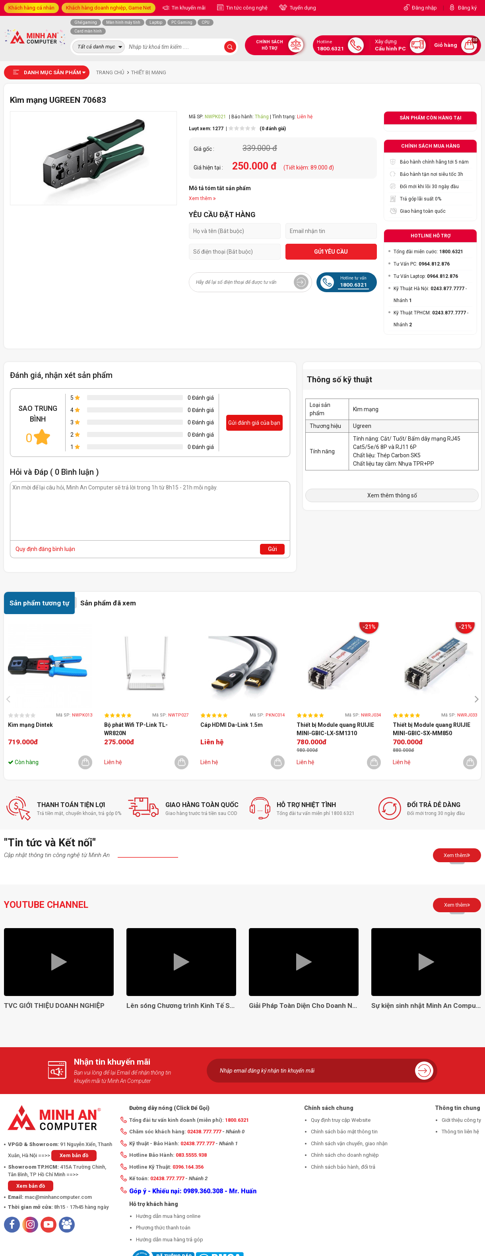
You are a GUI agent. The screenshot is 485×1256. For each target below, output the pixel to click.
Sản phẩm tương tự (39, 603)
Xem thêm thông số (392, 495)
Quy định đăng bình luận (45, 549)
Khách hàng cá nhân (31, 8)
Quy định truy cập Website (341, 1120)
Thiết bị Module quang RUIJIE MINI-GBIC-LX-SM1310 (335, 729)
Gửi (272, 549)
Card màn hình (88, 31)
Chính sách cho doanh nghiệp (345, 1155)
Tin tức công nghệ (246, 8)
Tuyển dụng (302, 8)
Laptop (155, 22)
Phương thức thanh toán (163, 1228)
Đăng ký (467, 8)
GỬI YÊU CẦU (331, 252)
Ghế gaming (85, 22)
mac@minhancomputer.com (58, 1197)
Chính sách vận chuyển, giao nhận (349, 1143)
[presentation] (10, 698)
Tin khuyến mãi (188, 8)
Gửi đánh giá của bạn (254, 423)
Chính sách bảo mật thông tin (344, 1132)
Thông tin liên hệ (460, 1132)
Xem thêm (457, 855)
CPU (206, 22)
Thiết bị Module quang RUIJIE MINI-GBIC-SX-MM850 (431, 729)
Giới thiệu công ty (461, 1120)
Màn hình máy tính (123, 22)
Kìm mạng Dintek (30, 725)
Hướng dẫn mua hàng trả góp (169, 1240)
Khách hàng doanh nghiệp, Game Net (108, 8)
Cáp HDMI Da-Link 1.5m (231, 725)
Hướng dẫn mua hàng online (168, 1216)
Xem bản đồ (74, 1155)
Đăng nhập (424, 8)
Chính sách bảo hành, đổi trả (343, 1167)
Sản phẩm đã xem (108, 603)
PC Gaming (181, 22)
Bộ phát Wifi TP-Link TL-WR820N (136, 729)
